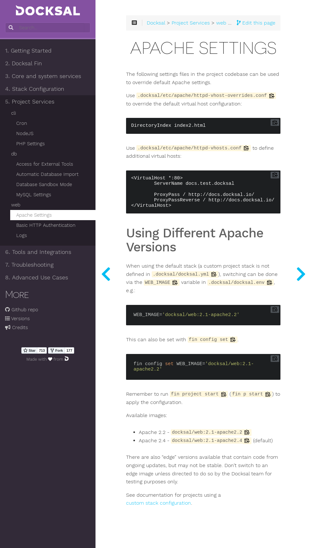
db (14, 154)
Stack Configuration (34, 89)
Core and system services (43, 76)
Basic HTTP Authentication (45, 225)
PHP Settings (30, 144)
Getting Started (28, 50)
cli (13, 113)
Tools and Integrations (38, 252)
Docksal (156, 23)
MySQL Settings (33, 195)
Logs (21, 235)
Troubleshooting (29, 265)
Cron (21, 123)
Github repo (21, 310)
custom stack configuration (158, 503)
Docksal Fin (23, 63)
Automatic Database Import (47, 174)
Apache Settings (34, 215)
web (15, 205)
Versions (17, 318)
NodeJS (24, 133)
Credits (16, 327)
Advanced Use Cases (36, 277)
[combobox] (47, 27)
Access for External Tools (44, 164)
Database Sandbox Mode (44, 184)
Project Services (29, 101)
